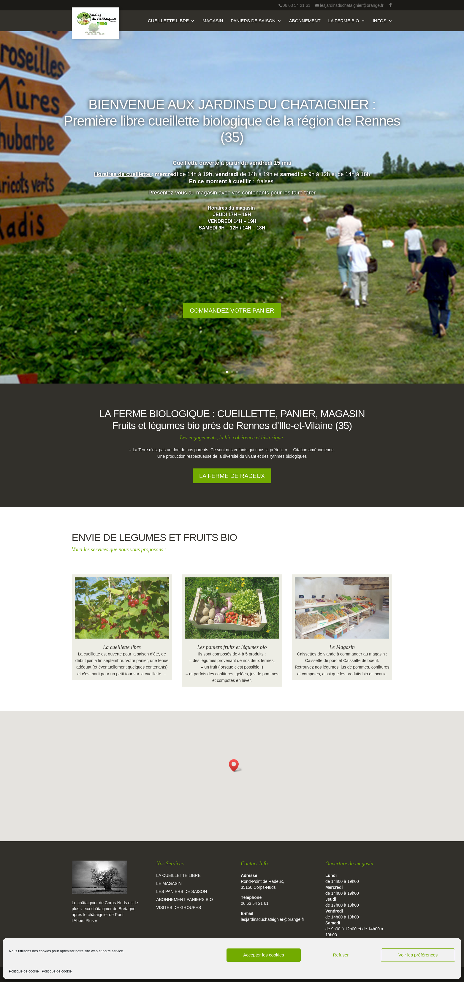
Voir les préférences (418, 954)
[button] (236, 765)
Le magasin (169, 883)
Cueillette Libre (168, 21)
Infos (380, 21)
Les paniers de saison (181, 891)
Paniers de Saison (253, 21)
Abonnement (305, 21)
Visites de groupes (178, 907)
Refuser (341, 954)
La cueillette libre (122, 647)
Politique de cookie (24, 971)
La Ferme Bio (343, 21)
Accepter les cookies (263, 954)
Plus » (91, 920)
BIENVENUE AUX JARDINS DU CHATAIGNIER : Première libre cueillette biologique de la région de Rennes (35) (232, 130)
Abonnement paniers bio (184, 899)
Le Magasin (342, 647)
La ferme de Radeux (232, 476)
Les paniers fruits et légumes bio (232, 647)
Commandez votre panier (232, 320)
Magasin (212, 21)
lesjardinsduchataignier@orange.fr (272, 919)
